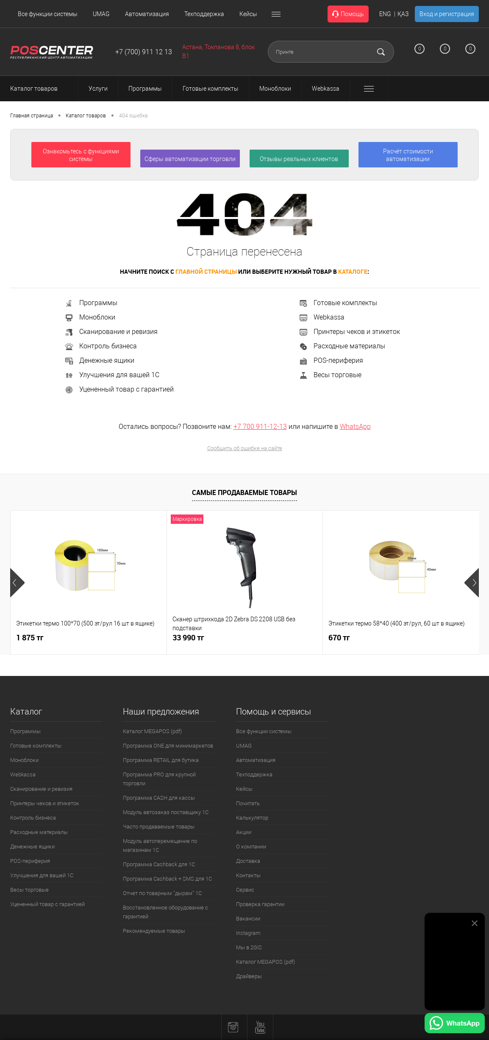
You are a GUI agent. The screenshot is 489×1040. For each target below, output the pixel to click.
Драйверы (249, 976)
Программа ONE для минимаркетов (168, 745)
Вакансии (248, 918)
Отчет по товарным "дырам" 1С (162, 893)
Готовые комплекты (337, 303)
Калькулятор (252, 818)
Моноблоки (89, 317)
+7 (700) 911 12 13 (143, 52)
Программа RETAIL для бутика (161, 760)
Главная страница (31, 116)
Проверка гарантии (260, 904)
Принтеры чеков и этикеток (349, 332)
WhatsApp (355, 427)
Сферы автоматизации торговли (190, 159)
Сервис (245, 890)
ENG (385, 14)
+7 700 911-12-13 (260, 427)
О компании (251, 846)
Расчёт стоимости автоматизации (408, 155)
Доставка (248, 861)
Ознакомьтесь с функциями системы (81, 155)
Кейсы (248, 14)
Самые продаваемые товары (244, 492)
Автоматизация (147, 14)
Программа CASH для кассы (159, 798)
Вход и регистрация (447, 14)
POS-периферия (330, 360)
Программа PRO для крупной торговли (159, 779)
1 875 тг (30, 637)
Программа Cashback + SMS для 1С (167, 879)
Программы (90, 303)
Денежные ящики (99, 360)
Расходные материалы (341, 346)
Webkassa (321, 317)
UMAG (101, 14)
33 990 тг (188, 637)
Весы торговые (329, 375)
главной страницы (206, 271)
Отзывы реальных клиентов (299, 159)
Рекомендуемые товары (154, 931)
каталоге (352, 271)
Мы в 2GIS (249, 947)
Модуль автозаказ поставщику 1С (165, 812)
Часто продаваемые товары (158, 826)
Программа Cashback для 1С (159, 864)
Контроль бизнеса (100, 346)
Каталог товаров (41, 88)
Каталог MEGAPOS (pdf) (152, 731)
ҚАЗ (402, 14)
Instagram (248, 933)
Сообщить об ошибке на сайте (244, 448)
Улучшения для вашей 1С (111, 375)
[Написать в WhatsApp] (455, 1024)
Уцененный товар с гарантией (119, 389)
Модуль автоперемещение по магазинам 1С (160, 845)
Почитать (248, 803)
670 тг (339, 637)
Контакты (248, 875)
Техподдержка (204, 14)
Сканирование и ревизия (111, 332)
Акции (243, 832)
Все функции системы (48, 14)
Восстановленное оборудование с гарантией (165, 912)
